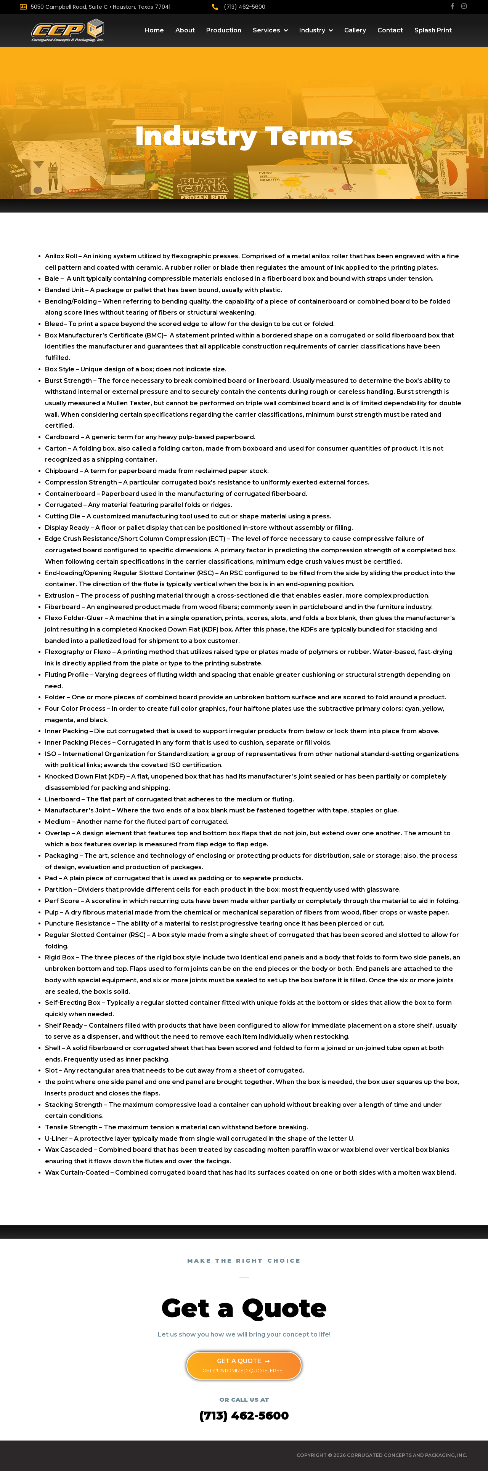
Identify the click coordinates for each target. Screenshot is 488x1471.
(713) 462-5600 (244, 7)
